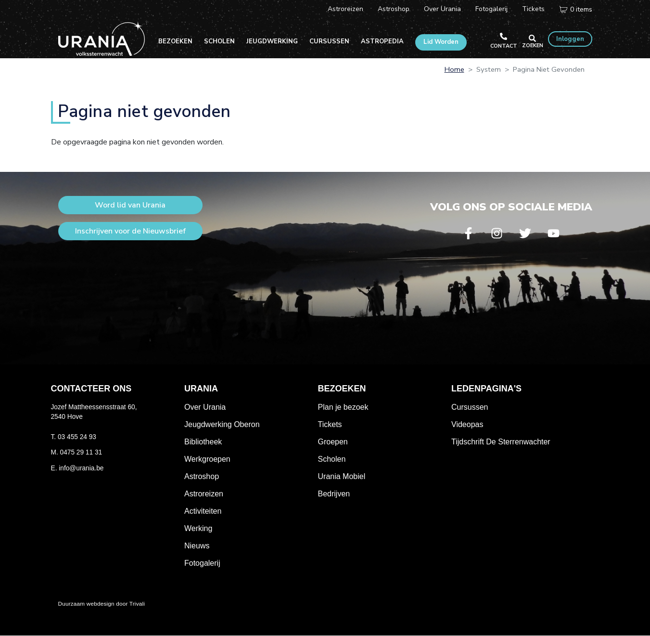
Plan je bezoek (343, 407)
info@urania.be (81, 468)
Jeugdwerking (272, 41)
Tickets (533, 8)
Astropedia (382, 41)
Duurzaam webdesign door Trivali (101, 603)
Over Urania (442, 8)
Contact (503, 46)
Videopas (467, 424)
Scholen (219, 41)
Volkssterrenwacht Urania (101, 38)
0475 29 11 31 (81, 452)
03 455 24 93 (77, 437)
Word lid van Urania (130, 205)
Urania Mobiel (342, 476)
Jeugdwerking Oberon (222, 424)
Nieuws (196, 546)
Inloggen (570, 39)
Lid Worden (441, 42)
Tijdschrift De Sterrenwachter (500, 442)
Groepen (333, 442)
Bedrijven (334, 494)
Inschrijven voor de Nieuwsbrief (130, 231)
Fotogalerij (491, 8)
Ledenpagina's (486, 388)
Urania (201, 388)
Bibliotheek (203, 442)
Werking (198, 528)
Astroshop (393, 8)
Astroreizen (345, 8)
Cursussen (329, 41)
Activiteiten (202, 511)
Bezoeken (175, 41)
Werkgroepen (207, 459)
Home (454, 69)
